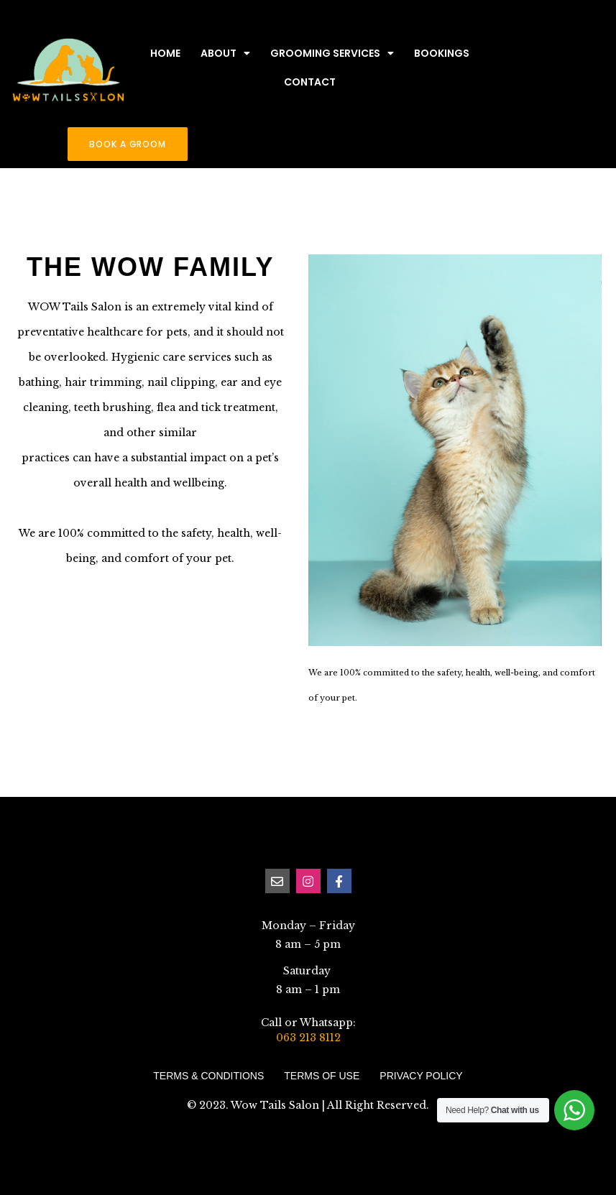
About (225, 53)
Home (165, 53)
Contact (310, 82)
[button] (128, 144)
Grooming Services (332, 53)
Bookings (441, 53)
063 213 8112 (308, 1037)
